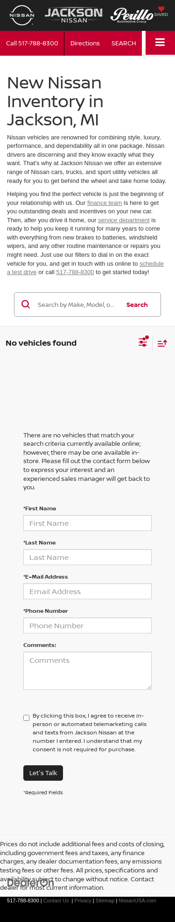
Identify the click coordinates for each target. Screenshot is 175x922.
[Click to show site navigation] (160, 43)
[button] (32, 43)
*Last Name (39, 542)
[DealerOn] (31, 882)
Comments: (39, 645)
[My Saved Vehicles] (161, 12)
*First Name (39, 508)
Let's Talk (43, 773)
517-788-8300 (75, 272)
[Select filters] (143, 343)
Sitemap (105, 900)
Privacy (83, 900)
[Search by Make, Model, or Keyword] (77, 304)
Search (137, 304)
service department (124, 220)
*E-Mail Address (45, 577)
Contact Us (56, 900)
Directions (85, 43)
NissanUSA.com (137, 900)
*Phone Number (45, 611)
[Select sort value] (160, 343)
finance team (104, 202)
